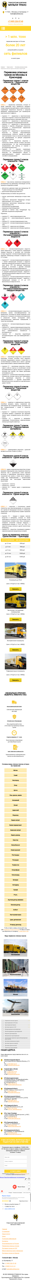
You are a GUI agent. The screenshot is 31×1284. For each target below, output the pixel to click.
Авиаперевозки (15, 1014)
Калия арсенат (15, 850)
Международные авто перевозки (12, 1251)
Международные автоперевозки (12, 1029)
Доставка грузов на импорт (11, 1043)
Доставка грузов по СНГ (10, 1027)
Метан (15, 770)
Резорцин (15, 860)
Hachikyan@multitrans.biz (15, 1084)
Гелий (15, 775)
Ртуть (15, 895)
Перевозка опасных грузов (11, 1020)
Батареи (15, 880)
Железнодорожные (15, 974)
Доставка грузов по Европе (10, 1253)
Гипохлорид (15, 875)
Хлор (15, 785)
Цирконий (15, 810)
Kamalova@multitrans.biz (14, 1134)
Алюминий (15, 800)
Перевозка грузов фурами (11, 1047)
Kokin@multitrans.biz (13, 1101)
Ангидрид (15, 885)
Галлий (15, 890)
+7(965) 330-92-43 (11, 1091)
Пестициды (15, 855)
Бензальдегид (15, 905)
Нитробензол (15, 845)
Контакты (5, 1241)
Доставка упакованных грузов (12, 1041)
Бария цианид (15, 835)
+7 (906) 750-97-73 (12, 1083)
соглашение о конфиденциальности (21, 1173)
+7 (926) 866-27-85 (12, 1125)
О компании (5, 1231)
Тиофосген (15, 865)
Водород (15, 815)
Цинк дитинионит (15, 920)
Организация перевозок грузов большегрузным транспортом (16, 1038)
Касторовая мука (15, 915)
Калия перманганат (15, 825)
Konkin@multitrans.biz (14, 1074)
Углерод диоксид (15, 924)
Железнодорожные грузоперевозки (13, 1031)
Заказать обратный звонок (15, 24)
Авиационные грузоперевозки (12, 1035)
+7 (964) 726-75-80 (12, 1108)
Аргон (15, 790)
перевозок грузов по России (11, 929)
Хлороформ (15, 870)
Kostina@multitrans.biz (14, 1092)
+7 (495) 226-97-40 (15, 21)
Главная (4, 1229)
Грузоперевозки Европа (10, 1025)
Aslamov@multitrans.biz (14, 1126)
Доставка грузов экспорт (11, 1045)
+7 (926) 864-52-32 (12, 1063)
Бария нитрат (15, 820)
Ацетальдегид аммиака (15, 900)
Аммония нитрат (15, 830)
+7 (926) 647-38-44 (12, 1117)
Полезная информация (9, 1239)
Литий (15, 805)
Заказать (15, 589)
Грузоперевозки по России (11, 1022)
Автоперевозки (15, 954)
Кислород (15, 780)
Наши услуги (6, 1234)
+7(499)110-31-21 (11, 1073)
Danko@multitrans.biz (14, 1065)
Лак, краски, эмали (16, 795)
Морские (15, 994)
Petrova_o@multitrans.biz (15, 1109)
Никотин (15, 840)
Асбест (15, 910)
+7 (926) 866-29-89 (12, 1132)
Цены (4, 1236)
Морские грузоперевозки (11, 1033)
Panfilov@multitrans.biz (14, 1118)
